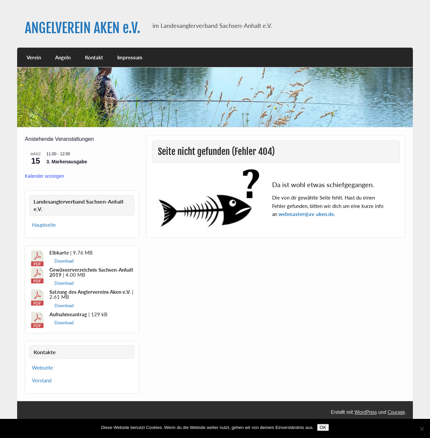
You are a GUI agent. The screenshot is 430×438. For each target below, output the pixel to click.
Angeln (63, 57)
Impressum (129, 57)
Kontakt (94, 57)
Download (64, 261)
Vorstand (41, 380)
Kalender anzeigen (44, 176)
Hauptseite (44, 225)
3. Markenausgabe (66, 161)
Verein (34, 57)
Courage (396, 412)
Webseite (42, 368)
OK (323, 427)
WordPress (365, 412)
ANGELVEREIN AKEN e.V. (82, 28)
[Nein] (421, 428)
